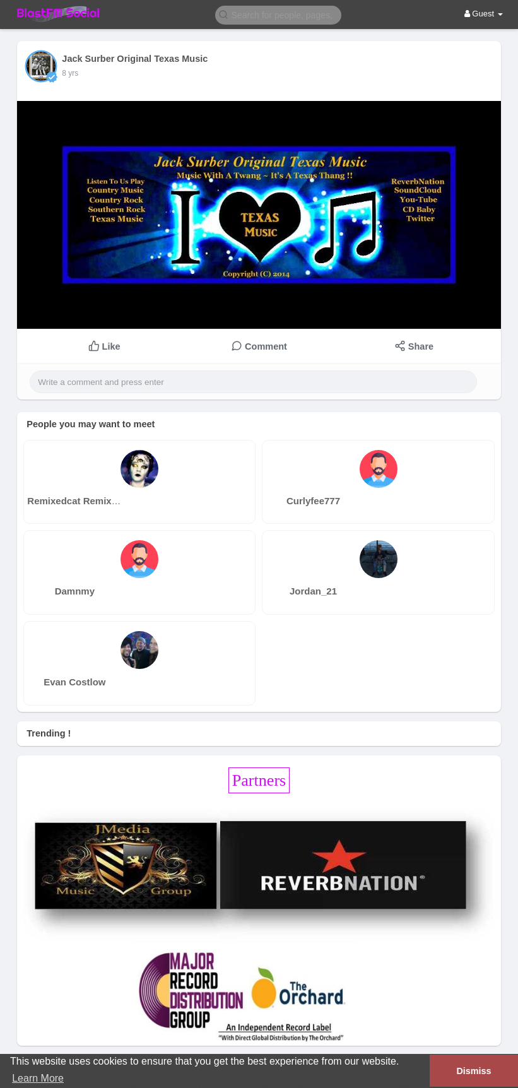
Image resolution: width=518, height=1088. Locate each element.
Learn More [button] (38, 1078)
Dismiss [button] (473, 1071)
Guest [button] (483, 13)
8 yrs (70, 73)
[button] (278, 14)
